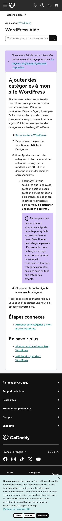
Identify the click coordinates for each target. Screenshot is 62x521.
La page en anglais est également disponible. (33, 63)
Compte (7, 417)
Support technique (13, 391)
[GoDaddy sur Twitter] (30, 460)
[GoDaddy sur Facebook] (5, 460)
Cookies (55, 474)
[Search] (53, 38)
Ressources (9, 399)
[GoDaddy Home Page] (16, 437)
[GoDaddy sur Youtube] (38, 460)
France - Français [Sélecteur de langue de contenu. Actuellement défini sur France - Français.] (15, 452)
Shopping (8, 425)
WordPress (24, 23)
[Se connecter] (49, 5)
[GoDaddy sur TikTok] (21, 460)
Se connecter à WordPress (30, 135)
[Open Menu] (4, 5)
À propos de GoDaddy (15, 382)
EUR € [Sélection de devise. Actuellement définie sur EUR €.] (53, 452)
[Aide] (42, 5)
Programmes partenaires (17, 408)
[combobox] (27, 38)
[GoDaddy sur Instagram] (13, 460)
